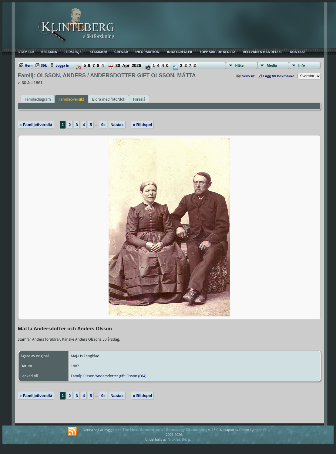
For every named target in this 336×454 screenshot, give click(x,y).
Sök (44, 65)
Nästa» (117, 124)
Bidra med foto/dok (108, 99)
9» (103, 124)
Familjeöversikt (71, 99)
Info (301, 65)
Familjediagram (38, 99)
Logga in (62, 65)
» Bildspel (142, 124)
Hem (29, 65)
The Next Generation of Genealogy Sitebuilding (165, 429)
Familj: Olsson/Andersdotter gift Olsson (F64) (108, 376)
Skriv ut (248, 76)
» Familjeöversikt (36, 124)
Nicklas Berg (178, 439)
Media (272, 65)
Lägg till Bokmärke (278, 76)
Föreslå (139, 99)
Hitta (239, 65)
